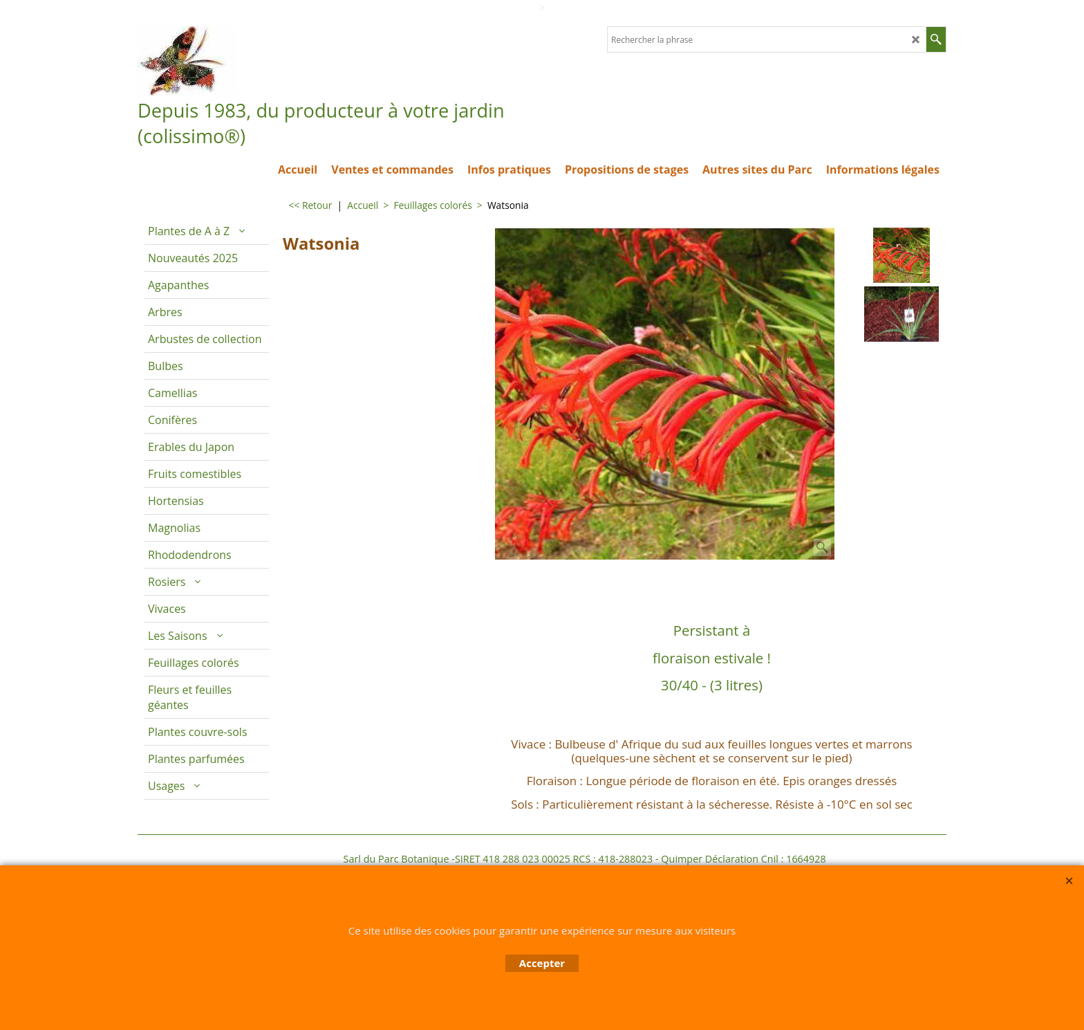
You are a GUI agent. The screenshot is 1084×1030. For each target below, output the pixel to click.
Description (512, 578)
